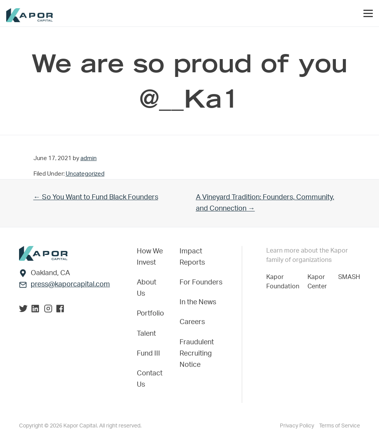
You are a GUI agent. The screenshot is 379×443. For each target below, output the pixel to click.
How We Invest (150, 257)
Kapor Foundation (284, 282)
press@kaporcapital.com (70, 284)
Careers (192, 322)
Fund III (148, 353)
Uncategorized (85, 174)
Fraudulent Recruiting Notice (197, 353)
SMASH (349, 277)
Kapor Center (318, 282)
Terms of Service (339, 426)
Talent (146, 333)
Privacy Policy (297, 426)
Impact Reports (192, 257)
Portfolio (150, 313)
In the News (198, 302)
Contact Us (149, 379)
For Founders (201, 282)
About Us (146, 288)
